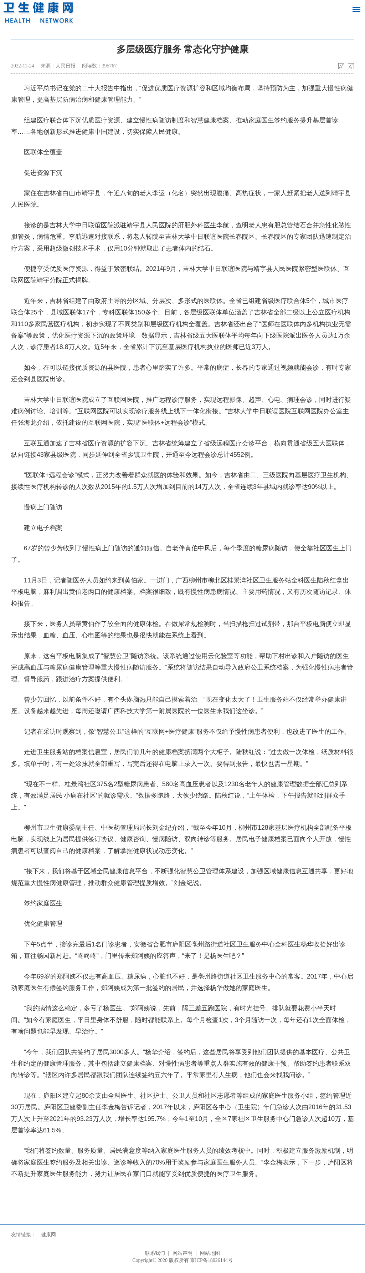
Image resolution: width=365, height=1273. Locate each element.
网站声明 (182, 1253)
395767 (109, 66)
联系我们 (155, 1253)
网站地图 (210, 1253)
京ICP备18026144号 (211, 1260)
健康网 (48, 1234)
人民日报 (66, 66)
